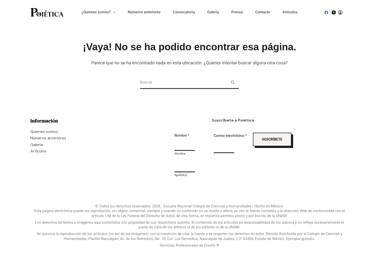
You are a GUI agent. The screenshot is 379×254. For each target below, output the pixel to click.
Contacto (262, 12)
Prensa (237, 12)
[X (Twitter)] (334, 12)
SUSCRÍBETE (272, 139)
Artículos (290, 12)
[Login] (340, 12)
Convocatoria (184, 12)
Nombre (179, 153)
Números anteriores (144, 12)
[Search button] (232, 82)
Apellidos (180, 175)
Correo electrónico (230, 135)
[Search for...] (183, 82)
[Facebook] (326, 12)
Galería (213, 12)
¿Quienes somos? (99, 12)
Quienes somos (44, 131)
